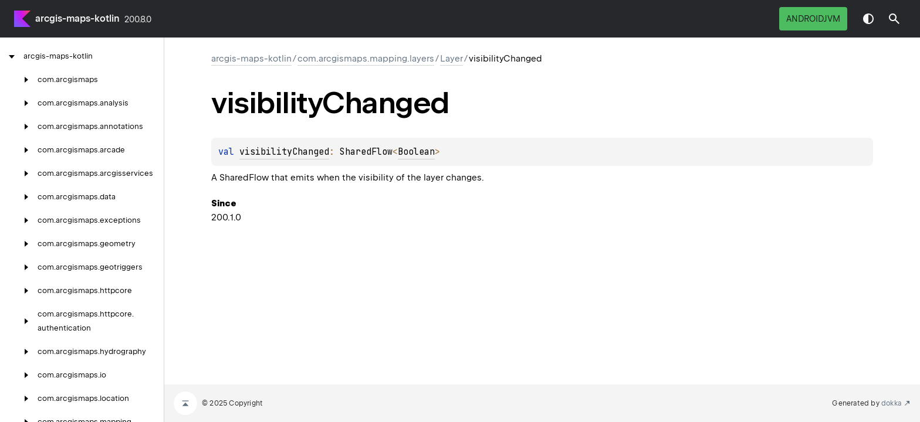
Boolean (416, 152)
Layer (451, 58)
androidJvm (813, 18)
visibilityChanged (284, 152)
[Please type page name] (894, 18)
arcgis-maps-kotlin (77, 18)
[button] (894, 18)
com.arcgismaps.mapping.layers (365, 58)
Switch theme (868, 18)
